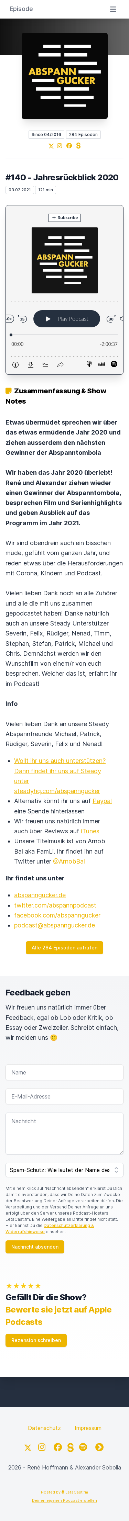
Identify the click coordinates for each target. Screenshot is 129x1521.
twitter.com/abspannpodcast (55, 905)
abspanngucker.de (40, 895)
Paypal (102, 800)
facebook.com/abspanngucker (57, 915)
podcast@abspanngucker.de (54, 925)
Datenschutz (44, 1427)
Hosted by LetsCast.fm (64, 1492)
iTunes (90, 831)
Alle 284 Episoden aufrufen (64, 947)
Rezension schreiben (36, 1340)
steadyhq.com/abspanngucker (57, 791)
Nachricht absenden (34, 1247)
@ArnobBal (69, 861)
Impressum (88, 1427)
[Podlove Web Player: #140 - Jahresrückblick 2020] (64, 289)
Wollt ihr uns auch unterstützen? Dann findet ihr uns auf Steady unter (60, 771)
